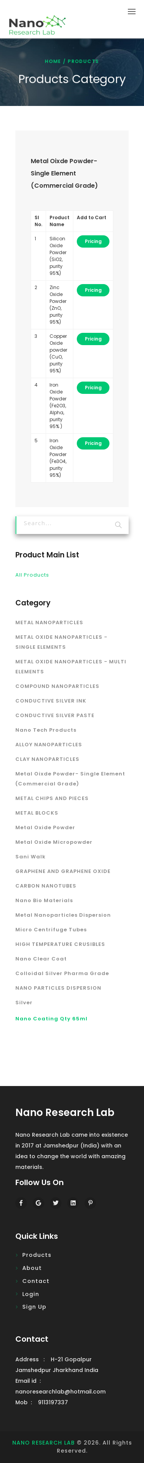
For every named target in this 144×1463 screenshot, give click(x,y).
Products (36, 1255)
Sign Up (34, 1307)
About (32, 1268)
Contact (36, 1281)
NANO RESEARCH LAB (43, 1442)
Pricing (93, 241)
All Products (32, 575)
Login (30, 1294)
